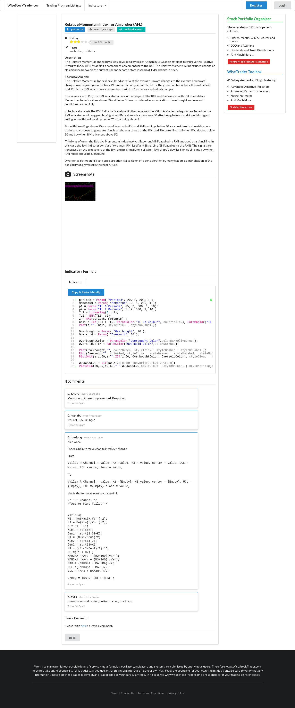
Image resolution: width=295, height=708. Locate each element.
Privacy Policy (176, 691)
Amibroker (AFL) (131, 29)
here (84, 624)
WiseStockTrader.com (23, 5)
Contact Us (127, 691)
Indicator (75, 282)
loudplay (76, 437)
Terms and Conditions (151, 691)
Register (256, 5)
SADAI (75, 393)
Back (72, 636)
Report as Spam (76, 403)
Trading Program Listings (63, 5)
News (114, 691)
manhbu (76, 415)
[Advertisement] (36, 78)
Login (283, 5)
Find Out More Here (241, 107)
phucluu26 (75, 29)
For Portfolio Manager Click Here (249, 61)
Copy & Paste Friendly (86, 292)
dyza (74, 595)
